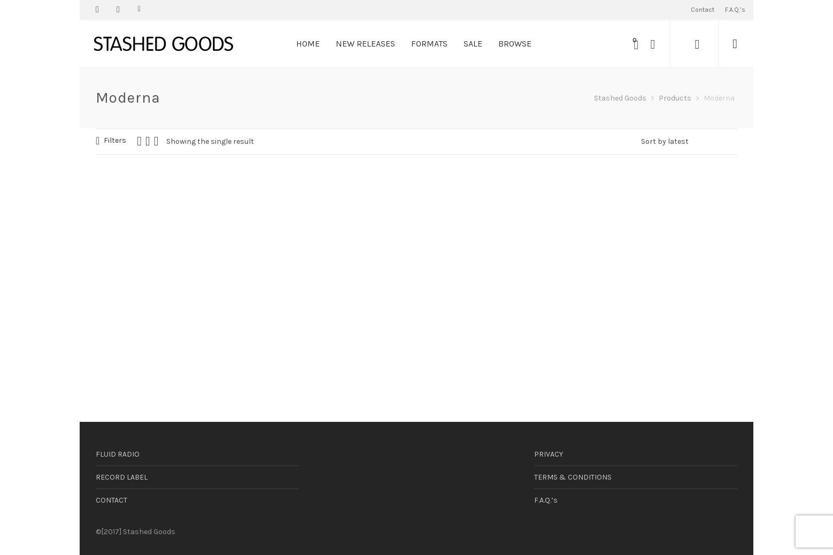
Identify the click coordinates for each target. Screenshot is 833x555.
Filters (115, 140)
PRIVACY (548, 454)
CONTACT (111, 500)
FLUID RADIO (118, 454)
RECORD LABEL (122, 477)
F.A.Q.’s (546, 500)
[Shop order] (689, 142)
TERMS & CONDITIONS (573, 477)
